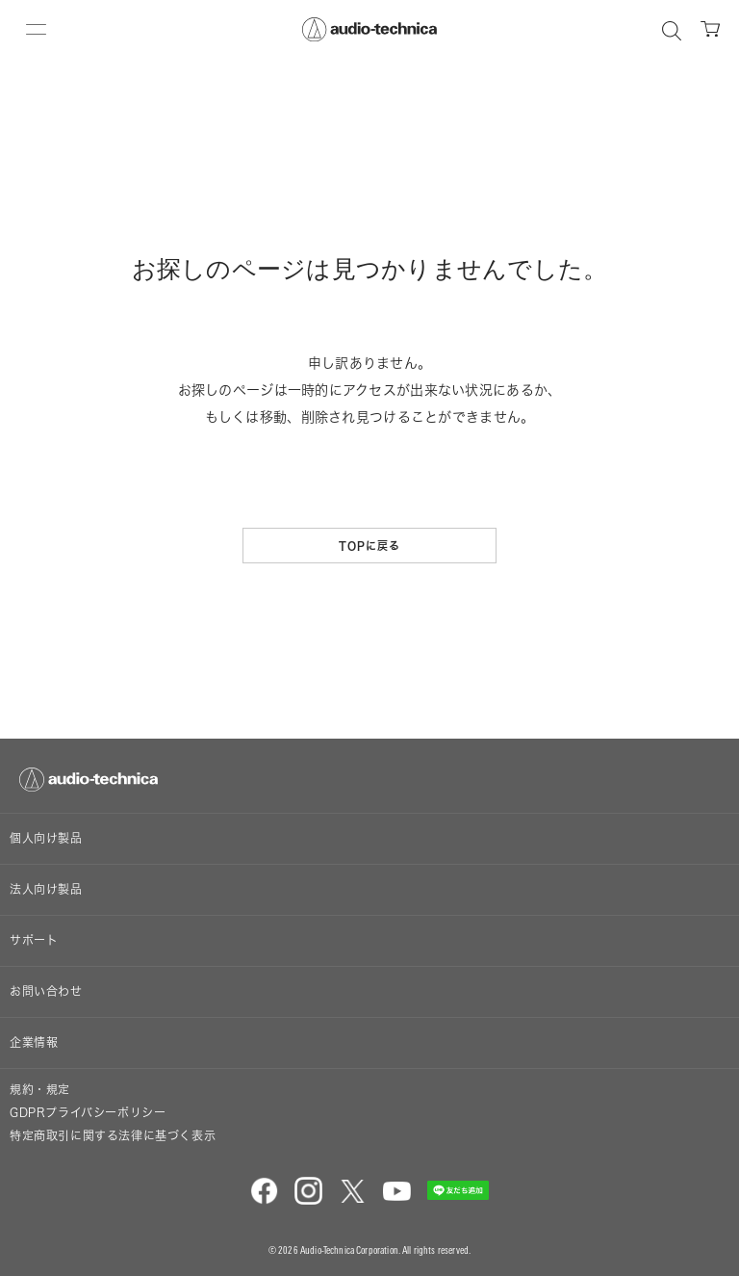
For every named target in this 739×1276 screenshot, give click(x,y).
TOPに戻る (370, 545)
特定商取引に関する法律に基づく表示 (113, 1136)
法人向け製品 (46, 889)
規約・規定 (40, 1089)
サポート (34, 940)
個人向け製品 (46, 838)
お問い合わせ (46, 991)
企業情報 (34, 1042)
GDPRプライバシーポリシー (88, 1113)
